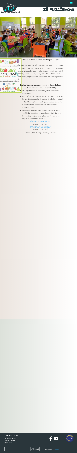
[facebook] (50, 438)
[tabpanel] (27, 96)
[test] (34, 438)
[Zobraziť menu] (71, 3)
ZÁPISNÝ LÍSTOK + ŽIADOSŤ (27, 121)
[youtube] (56, 438)
